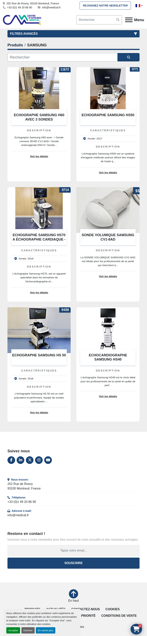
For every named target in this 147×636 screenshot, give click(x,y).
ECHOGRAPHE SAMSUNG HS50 (108, 115)
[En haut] (73, 596)
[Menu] (129, 20)
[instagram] (39, 460)
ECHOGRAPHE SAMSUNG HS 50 (39, 355)
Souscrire (73, 563)
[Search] (99, 19)
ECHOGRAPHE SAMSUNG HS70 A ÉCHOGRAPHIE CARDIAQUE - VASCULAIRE (39, 239)
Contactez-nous (85, 609)
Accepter (13, 630)
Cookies (112, 609)
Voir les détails (39, 156)
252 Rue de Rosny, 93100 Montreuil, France (33, 3)
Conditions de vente (119, 615)
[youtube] (48, 460)
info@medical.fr (51, 7)
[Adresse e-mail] (73, 550)
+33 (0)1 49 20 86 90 (19, 7)
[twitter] (29, 460)
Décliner (28, 630)
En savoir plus (45, 630)
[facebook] (11, 460)
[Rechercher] (62, 57)
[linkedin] (20, 460)
